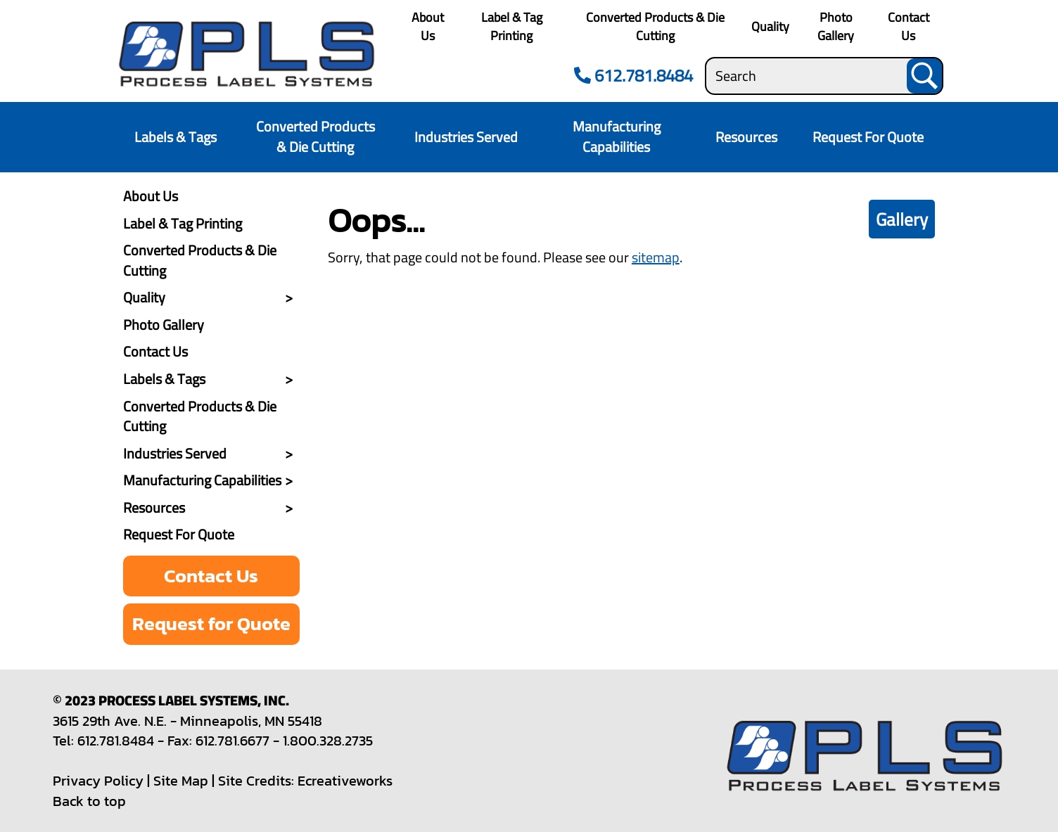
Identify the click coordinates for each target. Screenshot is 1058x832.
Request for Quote (211, 623)
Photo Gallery (835, 26)
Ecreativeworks (345, 780)
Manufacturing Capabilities (617, 136)
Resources (746, 137)
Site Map (180, 780)
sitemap (656, 257)
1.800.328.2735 (328, 740)
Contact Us (908, 26)
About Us (428, 26)
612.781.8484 (631, 75)
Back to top (89, 801)
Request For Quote (868, 137)
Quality (770, 26)
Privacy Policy (98, 780)
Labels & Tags (175, 137)
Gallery (902, 219)
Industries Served (466, 137)
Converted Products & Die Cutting (655, 26)
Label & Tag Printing (511, 26)
